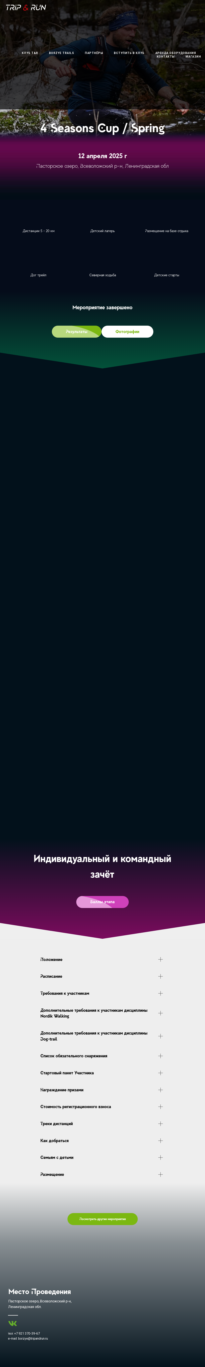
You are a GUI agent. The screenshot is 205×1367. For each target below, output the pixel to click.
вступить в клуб (129, 53)
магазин (193, 56)
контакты (166, 56)
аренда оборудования (175, 53)
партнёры (94, 53)
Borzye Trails (61, 53)
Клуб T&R (30, 53)
